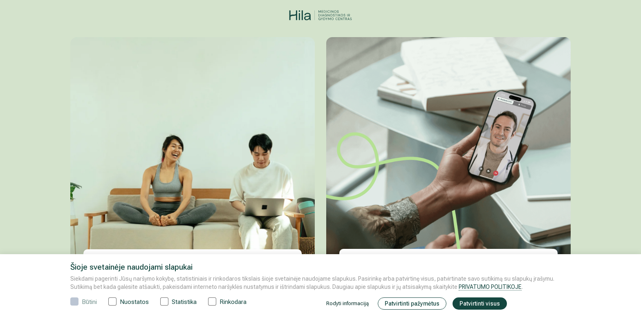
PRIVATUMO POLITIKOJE (490, 287)
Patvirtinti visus (479, 303)
